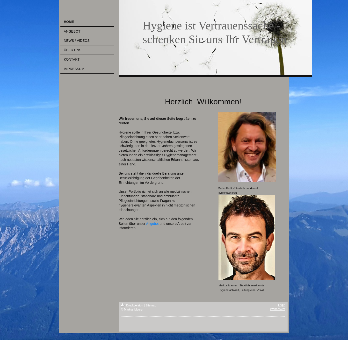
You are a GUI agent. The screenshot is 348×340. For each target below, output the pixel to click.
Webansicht (277, 309)
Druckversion (132, 305)
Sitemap (150, 305)
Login (281, 305)
